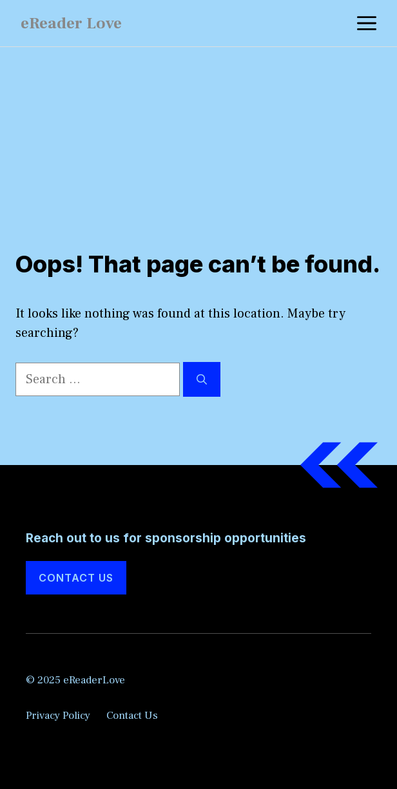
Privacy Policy (58, 715)
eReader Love (71, 23)
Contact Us (76, 577)
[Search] (201, 379)
